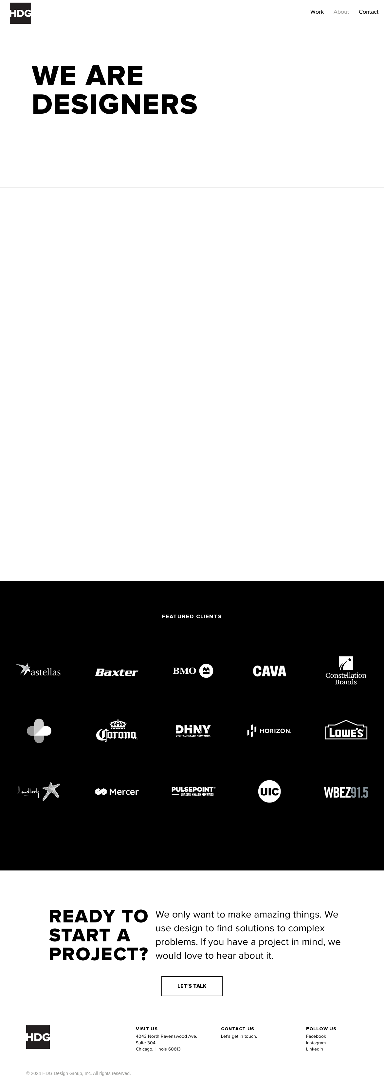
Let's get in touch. (239, 1036)
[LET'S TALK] (192, 986)
